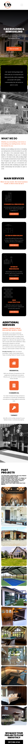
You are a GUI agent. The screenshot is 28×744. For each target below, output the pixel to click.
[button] (22, 5)
